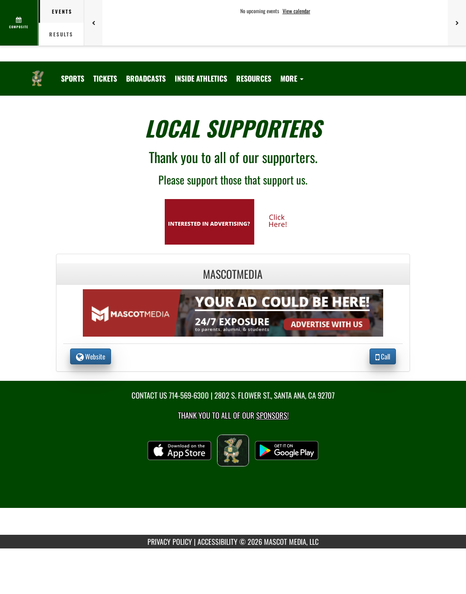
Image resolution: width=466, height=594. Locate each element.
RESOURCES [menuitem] (253, 78)
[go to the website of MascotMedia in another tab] (233, 312)
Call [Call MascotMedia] (382, 356)
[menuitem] (105, 78)
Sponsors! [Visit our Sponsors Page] (272, 415)
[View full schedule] (19, 23)
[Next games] (457, 23)
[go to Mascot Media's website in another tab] (233, 220)
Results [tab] (61, 34)
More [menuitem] (292, 78)
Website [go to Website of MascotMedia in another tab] (90, 356)
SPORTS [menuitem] (72, 78)
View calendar (296, 11)
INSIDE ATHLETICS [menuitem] (201, 78)
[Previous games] (93, 23)
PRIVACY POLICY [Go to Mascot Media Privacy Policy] (169, 541)
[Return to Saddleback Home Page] (37, 72)
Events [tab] (62, 11)
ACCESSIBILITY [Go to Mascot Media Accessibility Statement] (218, 541)
